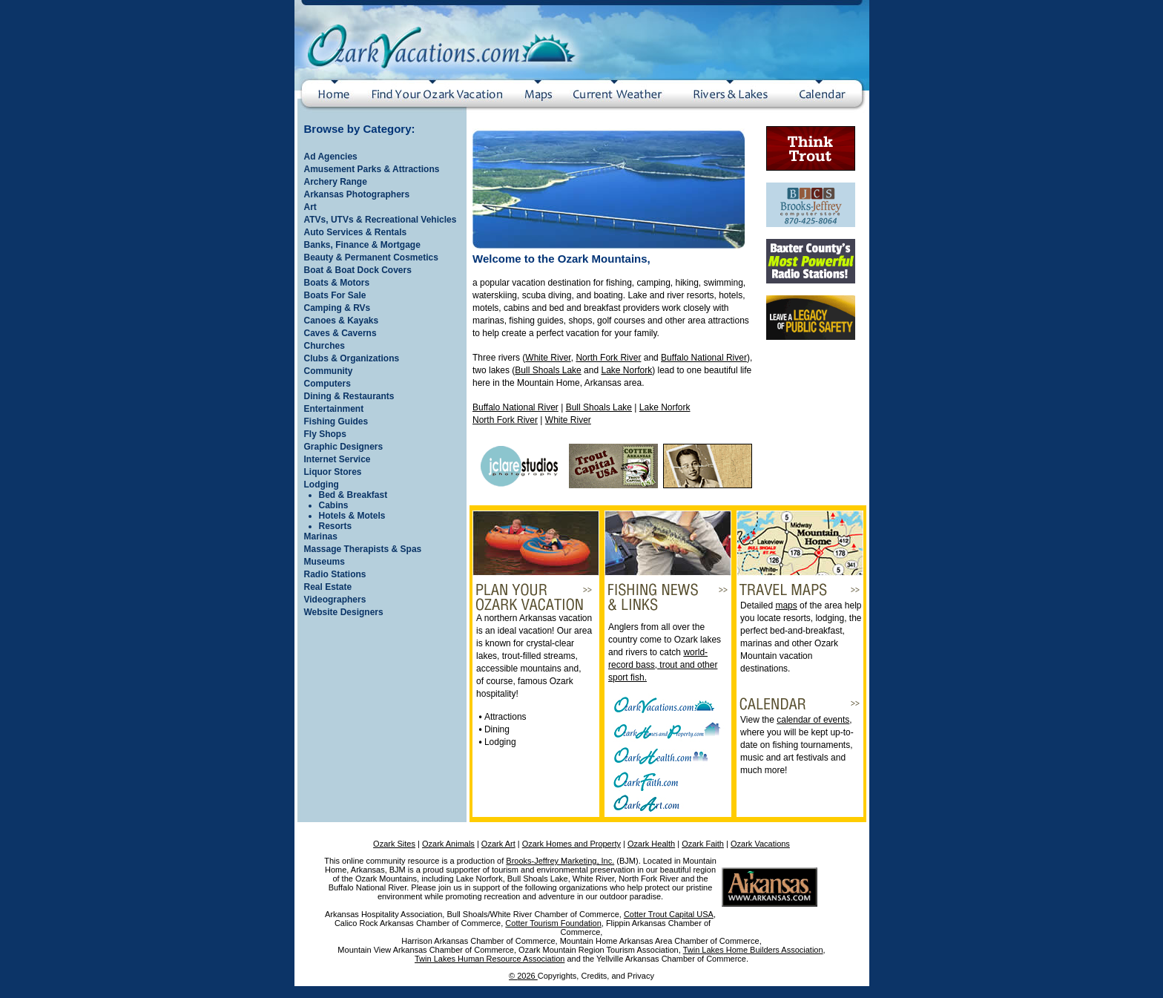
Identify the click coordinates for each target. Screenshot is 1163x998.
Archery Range (335, 182)
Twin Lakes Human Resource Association (489, 958)
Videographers (335, 599)
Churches (324, 346)
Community (328, 371)
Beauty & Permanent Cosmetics (371, 257)
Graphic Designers (343, 446)
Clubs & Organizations (352, 358)
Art (310, 207)
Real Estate (328, 587)
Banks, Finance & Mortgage (362, 245)
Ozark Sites (394, 843)
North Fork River (608, 357)
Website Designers (343, 612)
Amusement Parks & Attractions (372, 169)
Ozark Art (498, 843)
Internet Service (337, 459)
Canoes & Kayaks (341, 320)
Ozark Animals (448, 843)
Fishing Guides (336, 421)
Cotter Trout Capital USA (669, 914)
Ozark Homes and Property (571, 843)
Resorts (335, 526)
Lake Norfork (626, 370)
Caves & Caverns (340, 333)
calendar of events (813, 720)
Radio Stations (335, 574)
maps (786, 605)
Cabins (334, 505)
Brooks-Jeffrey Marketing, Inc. (560, 860)
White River (547, 357)
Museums (324, 562)
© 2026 (523, 975)
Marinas (320, 536)
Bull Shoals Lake (548, 370)
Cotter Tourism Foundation (553, 923)
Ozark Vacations (760, 843)
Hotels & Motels (352, 516)
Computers (327, 383)
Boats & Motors (337, 283)
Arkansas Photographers (357, 194)
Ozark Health (651, 843)
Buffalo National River (704, 357)
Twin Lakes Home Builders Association (753, 949)
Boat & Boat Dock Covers (358, 270)
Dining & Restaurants (349, 396)
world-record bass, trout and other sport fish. (662, 665)
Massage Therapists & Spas (363, 549)
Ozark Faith (703, 843)
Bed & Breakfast (353, 495)
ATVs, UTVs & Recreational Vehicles (380, 219)
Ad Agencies (331, 156)
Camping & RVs (337, 308)
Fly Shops (325, 434)
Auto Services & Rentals (355, 232)
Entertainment (334, 409)
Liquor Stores (333, 472)
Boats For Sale (335, 295)
